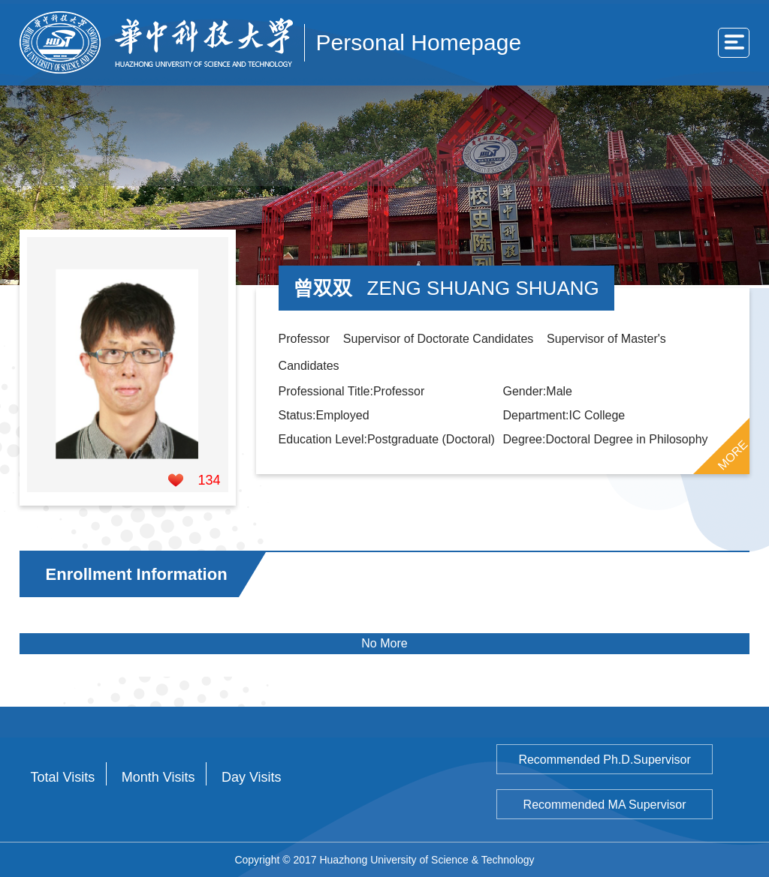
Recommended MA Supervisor (604, 804)
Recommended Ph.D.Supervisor (604, 759)
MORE (733, 454)
